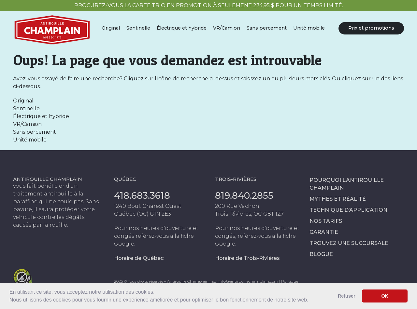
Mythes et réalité (337, 199)
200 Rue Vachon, (237, 206)
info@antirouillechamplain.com (248, 281)
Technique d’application (348, 210)
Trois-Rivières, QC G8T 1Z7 (249, 214)
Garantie (323, 232)
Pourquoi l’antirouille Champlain (346, 184)
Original (111, 28)
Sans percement (267, 28)
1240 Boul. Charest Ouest (147, 206)
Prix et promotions (371, 28)
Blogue (321, 254)
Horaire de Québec (139, 258)
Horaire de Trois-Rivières (247, 258)
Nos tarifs (325, 221)
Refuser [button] (346, 296)
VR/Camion (226, 28)
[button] (311, 301)
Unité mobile (309, 28)
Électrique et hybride (182, 28)
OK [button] (384, 296)
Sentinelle (138, 28)
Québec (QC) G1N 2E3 (142, 214)
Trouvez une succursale (348, 243)
